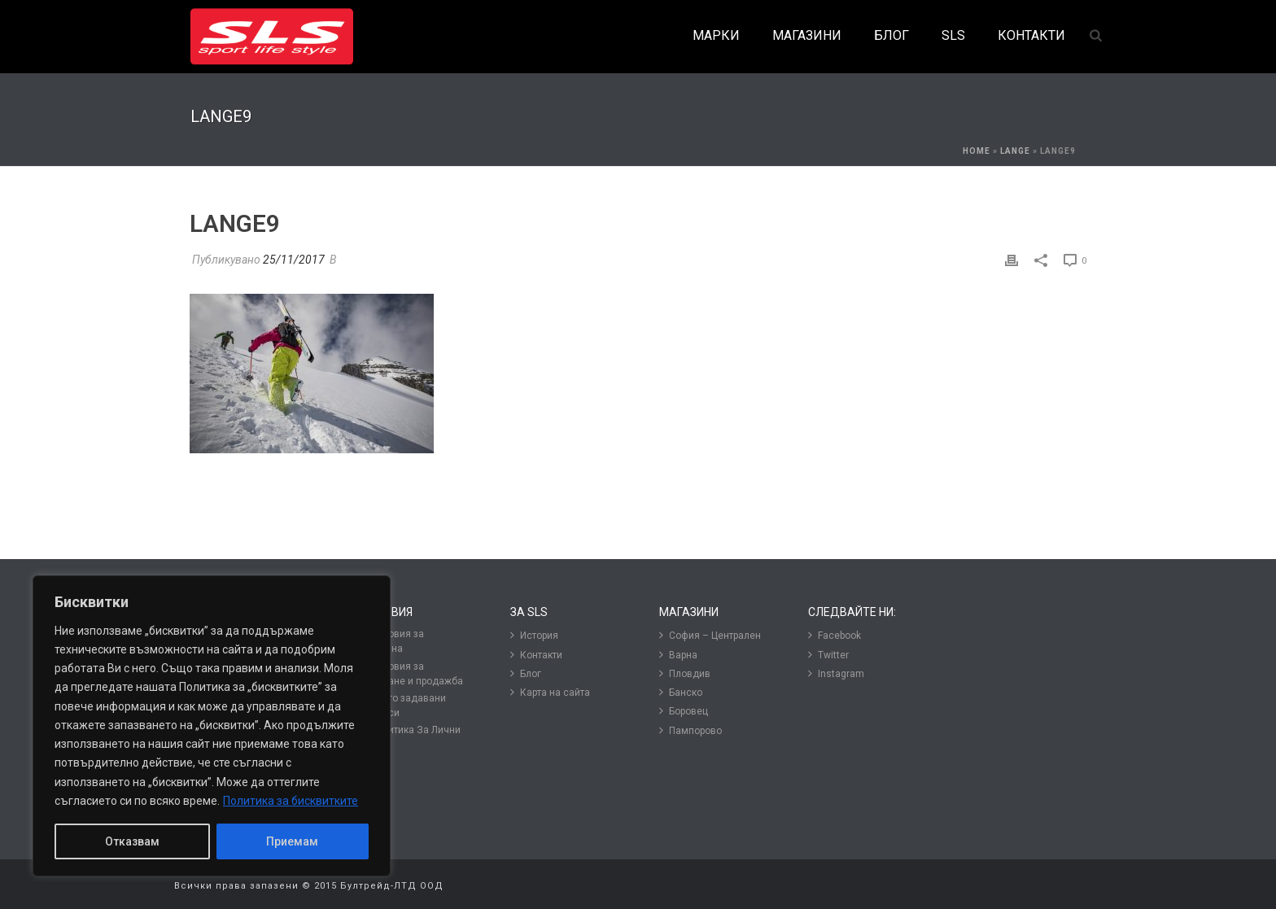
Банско (680, 692)
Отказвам (132, 841)
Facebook (834, 635)
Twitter (828, 655)
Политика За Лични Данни (411, 736)
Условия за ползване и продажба (412, 673)
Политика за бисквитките (290, 800)
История (534, 635)
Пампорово (690, 730)
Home (976, 150)
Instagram (836, 673)
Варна (678, 655)
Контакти (536, 655)
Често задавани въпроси (403, 705)
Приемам (292, 841)
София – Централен (710, 635)
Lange (1015, 150)
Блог (525, 673)
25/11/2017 (294, 259)
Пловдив (684, 673)
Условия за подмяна (392, 640)
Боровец (683, 711)
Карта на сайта (550, 692)
